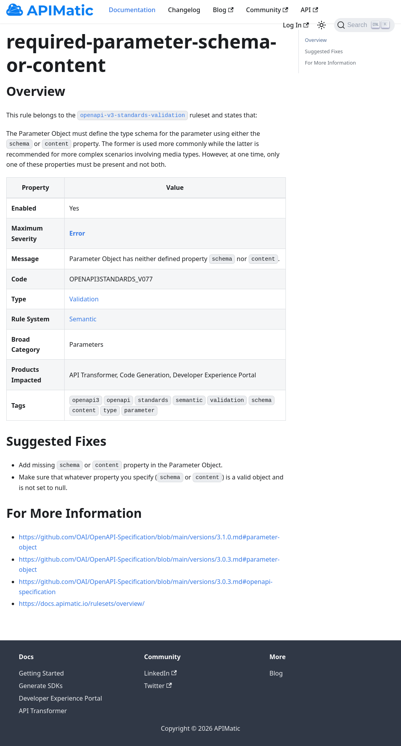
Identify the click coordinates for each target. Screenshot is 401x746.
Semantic (82, 319)
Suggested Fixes (324, 51)
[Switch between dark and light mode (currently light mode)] (321, 25)
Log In (296, 25)
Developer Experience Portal (60, 698)
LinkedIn (160, 673)
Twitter (158, 685)
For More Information (330, 62)
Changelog (184, 9)
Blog (223, 9)
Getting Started (41, 673)
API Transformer (43, 710)
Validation (84, 299)
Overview (316, 39)
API (309, 9)
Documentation (132, 9)
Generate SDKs (41, 685)
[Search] (364, 25)
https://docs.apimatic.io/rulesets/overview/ (82, 603)
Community (267, 9)
